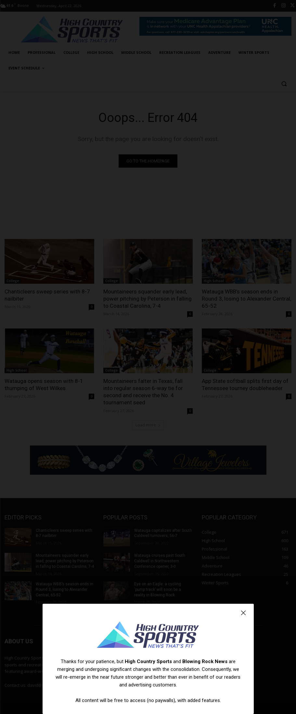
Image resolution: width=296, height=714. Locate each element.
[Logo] (148, 635)
